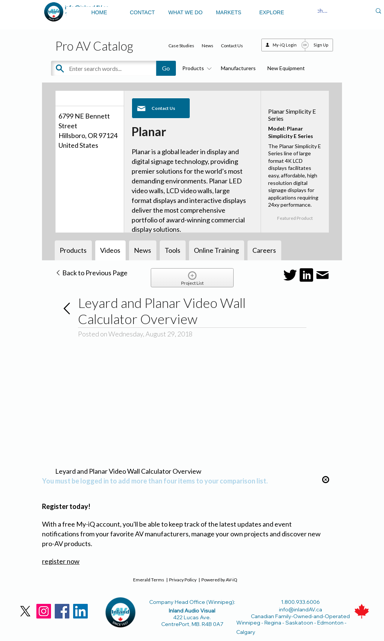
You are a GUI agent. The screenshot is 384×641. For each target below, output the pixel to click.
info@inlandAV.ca (300, 609)
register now (61, 561)
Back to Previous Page (91, 273)
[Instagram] (43, 611)
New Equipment (286, 68)
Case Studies (181, 45)
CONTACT (142, 12)
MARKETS (229, 12)
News (207, 45)
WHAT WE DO (185, 12)
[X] (25, 611)
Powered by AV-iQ (219, 579)
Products (195, 68)
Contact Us (232, 45)
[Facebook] (62, 611)
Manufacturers (238, 68)
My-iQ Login (285, 44)
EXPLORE (271, 12)
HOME (99, 12)
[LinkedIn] (80, 611)
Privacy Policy (182, 579)
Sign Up (321, 44)
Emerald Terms (148, 579)
